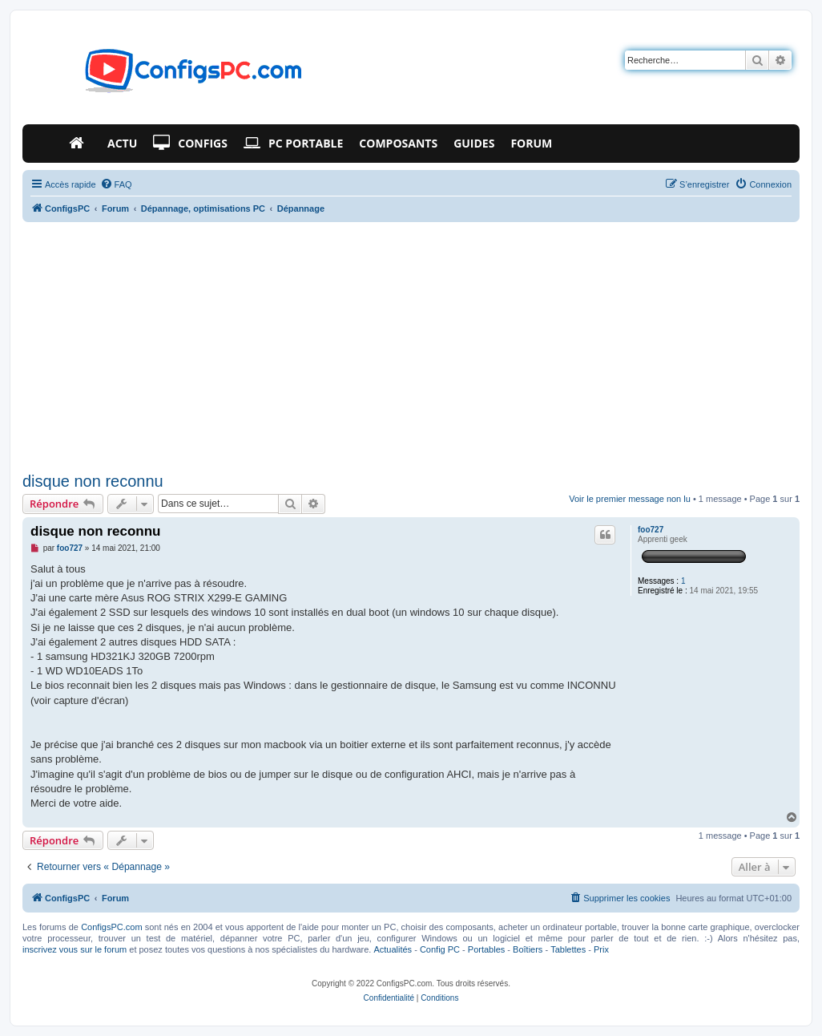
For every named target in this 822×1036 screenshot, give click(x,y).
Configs (190, 144)
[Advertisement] (411, 347)
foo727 (650, 529)
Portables (486, 949)
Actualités (392, 949)
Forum (531, 143)
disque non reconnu (92, 481)
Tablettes (568, 949)
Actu (122, 143)
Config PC (440, 949)
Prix (601, 949)
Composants (398, 143)
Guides (473, 143)
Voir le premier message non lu (630, 499)
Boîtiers (527, 949)
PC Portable (293, 144)
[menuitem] (116, 184)
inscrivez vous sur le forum (74, 949)
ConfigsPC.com (111, 927)
